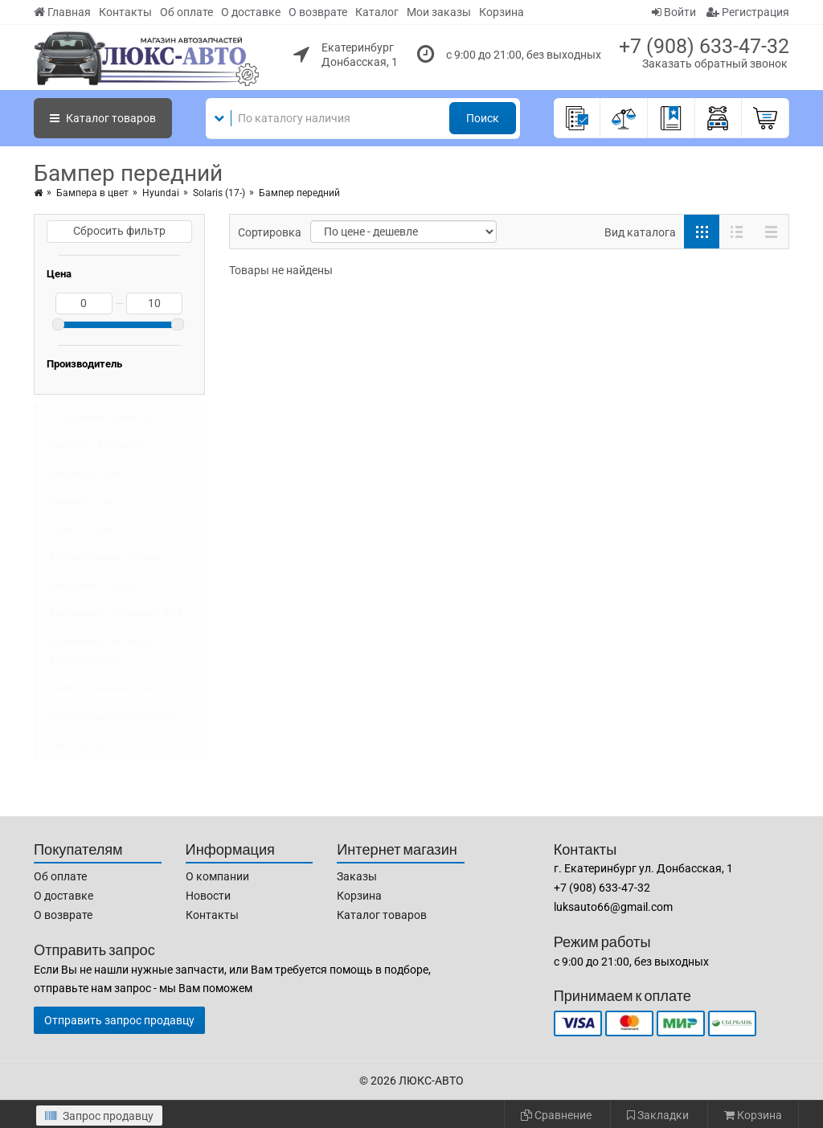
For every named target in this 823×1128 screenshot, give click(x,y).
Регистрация (747, 12)
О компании (217, 876)
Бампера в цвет (92, 193)
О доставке (250, 12)
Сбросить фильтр (119, 230)
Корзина (501, 12)
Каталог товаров (382, 915)
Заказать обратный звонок (715, 63)
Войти (674, 12)
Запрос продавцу (99, 1116)
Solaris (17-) (219, 193)
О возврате (318, 12)
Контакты (125, 12)
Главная (62, 12)
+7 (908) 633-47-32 (704, 46)
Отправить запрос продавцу (119, 1020)
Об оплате (186, 12)
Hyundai (160, 193)
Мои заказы (439, 12)
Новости (208, 895)
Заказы (357, 876)
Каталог (377, 12)
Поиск (482, 118)
